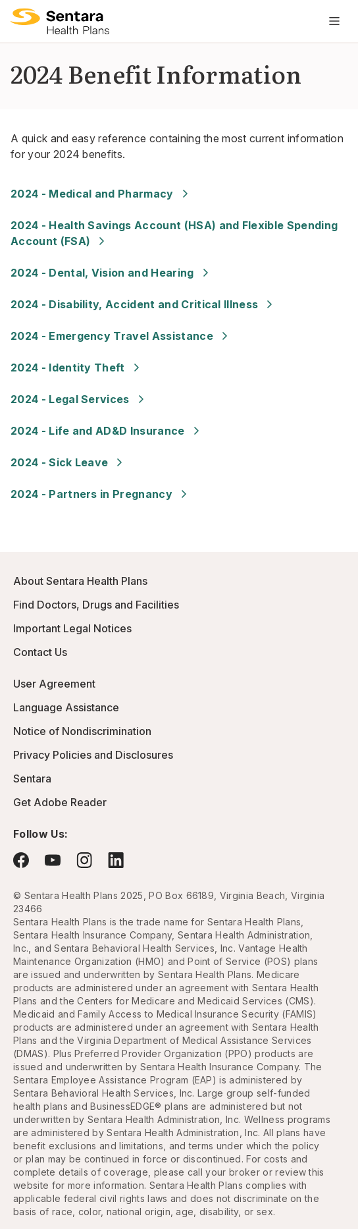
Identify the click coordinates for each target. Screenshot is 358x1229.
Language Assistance (66, 707)
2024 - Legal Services (79, 399)
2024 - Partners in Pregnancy (101, 494)
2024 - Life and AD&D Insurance (107, 430)
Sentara (32, 778)
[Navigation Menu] (334, 21)
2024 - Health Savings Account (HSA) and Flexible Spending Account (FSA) (174, 233)
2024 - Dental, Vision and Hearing (112, 272)
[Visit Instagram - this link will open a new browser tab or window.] (84, 859)
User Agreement (54, 683)
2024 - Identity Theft (77, 367)
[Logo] (60, 21)
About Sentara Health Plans (80, 580)
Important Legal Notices (72, 628)
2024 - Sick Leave (68, 462)
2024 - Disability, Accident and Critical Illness (143, 304)
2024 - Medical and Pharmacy (101, 193)
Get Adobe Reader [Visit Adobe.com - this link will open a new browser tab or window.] (60, 802)
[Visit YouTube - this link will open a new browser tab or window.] (53, 860)
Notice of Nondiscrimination (82, 731)
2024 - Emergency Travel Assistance (121, 335)
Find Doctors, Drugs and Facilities (96, 604)
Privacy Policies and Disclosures (93, 754)
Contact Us (40, 652)
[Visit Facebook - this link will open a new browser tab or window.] (21, 860)
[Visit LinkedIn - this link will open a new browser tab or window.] (116, 859)
